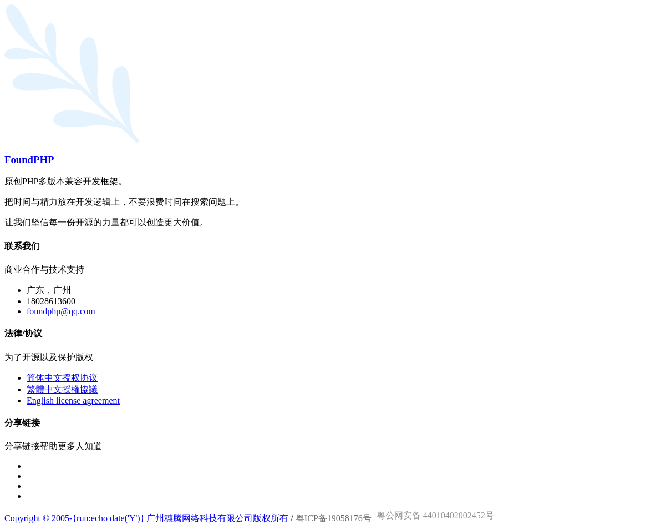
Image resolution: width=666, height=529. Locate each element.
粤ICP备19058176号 (334, 518)
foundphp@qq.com (61, 311)
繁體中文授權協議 (62, 389)
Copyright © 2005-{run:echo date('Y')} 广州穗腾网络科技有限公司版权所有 (146, 518)
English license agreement (73, 400)
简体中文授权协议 (62, 377)
